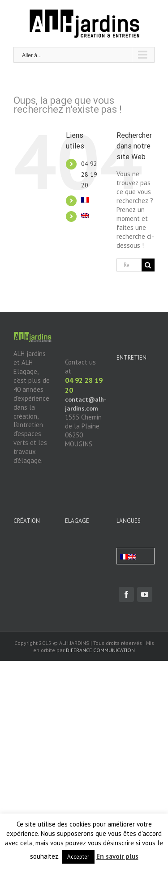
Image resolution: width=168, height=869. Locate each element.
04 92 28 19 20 (89, 174)
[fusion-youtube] (144, 594)
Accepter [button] (78, 857)
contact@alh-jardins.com (86, 403)
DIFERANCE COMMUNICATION (100, 650)
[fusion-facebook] (126, 594)
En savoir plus (117, 856)
